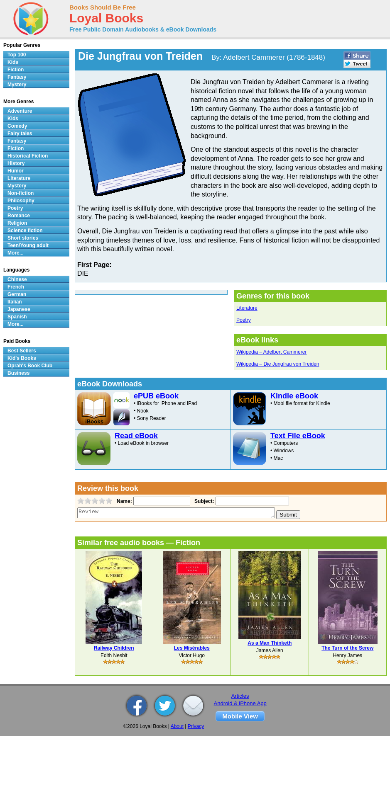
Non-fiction (20, 193)
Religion (17, 223)
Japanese (18, 309)
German (16, 294)
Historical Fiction (27, 156)
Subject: (203, 501)
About (177, 726)
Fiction (15, 70)
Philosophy (20, 201)
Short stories (22, 238)
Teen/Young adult (28, 245)
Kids (12, 62)
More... (15, 253)
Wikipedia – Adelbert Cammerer (271, 352)
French (15, 287)
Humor (15, 171)
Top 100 (16, 55)
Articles (240, 696)
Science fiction (25, 230)
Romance (18, 215)
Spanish (17, 317)
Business (18, 373)
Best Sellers (21, 351)
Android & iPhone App (240, 703)
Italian (14, 302)
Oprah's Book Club (29, 366)
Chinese (17, 279)
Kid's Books (21, 358)
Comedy (17, 126)
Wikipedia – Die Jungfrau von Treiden (277, 364)
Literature (247, 308)
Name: (123, 501)
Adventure (19, 111)
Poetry (243, 320)
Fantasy (16, 77)
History (16, 163)
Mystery (16, 84)
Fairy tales (19, 133)
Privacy (196, 726)
